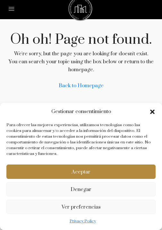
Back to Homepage (81, 85)
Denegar (81, 189)
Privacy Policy (83, 221)
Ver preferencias (81, 207)
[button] (152, 112)
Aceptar (81, 172)
